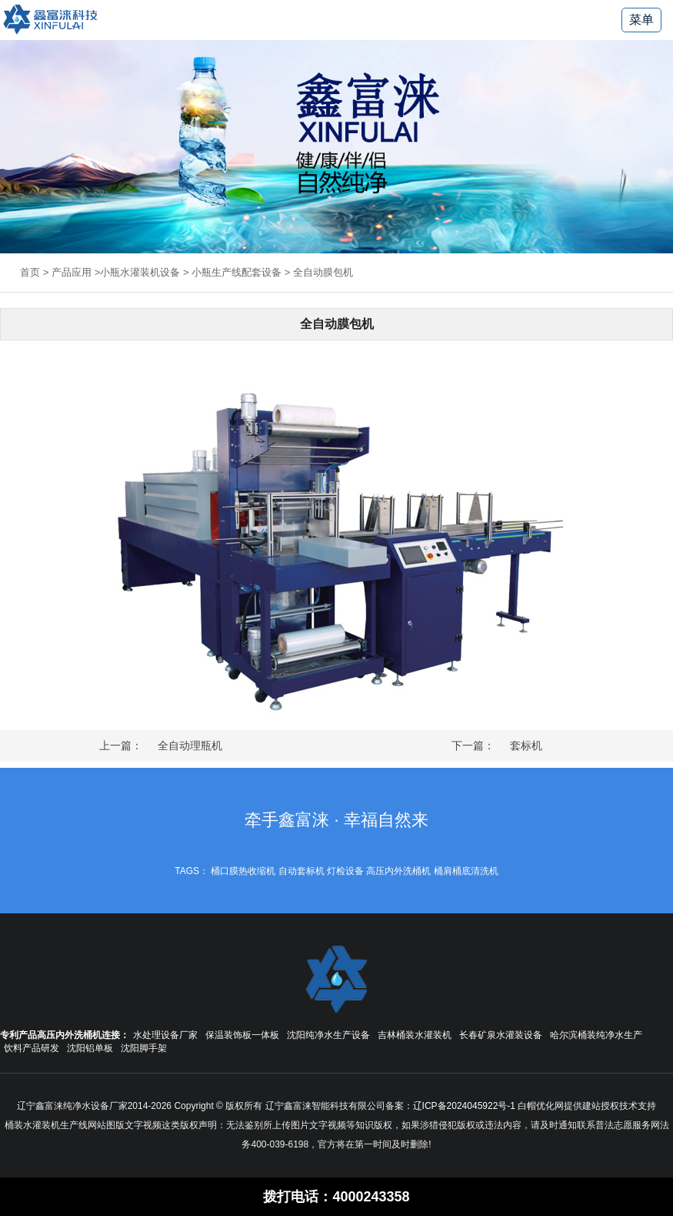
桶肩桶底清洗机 (466, 871)
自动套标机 (301, 871)
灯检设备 (345, 871)
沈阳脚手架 (144, 1048)
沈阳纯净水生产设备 (328, 1035)
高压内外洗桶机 (398, 871)
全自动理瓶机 (190, 745)
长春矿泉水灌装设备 (500, 1035)
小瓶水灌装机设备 (140, 272)
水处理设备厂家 (165, 1035)
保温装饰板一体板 (242, 1035)
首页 (30, 272)
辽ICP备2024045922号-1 (464, 1105)
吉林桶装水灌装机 (414, 1035)
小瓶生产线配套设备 (237, 272)
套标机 (526, 745)
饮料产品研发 (31, 1048)
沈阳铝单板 (90, 1048)
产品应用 (72, 272)
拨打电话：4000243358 (336, 1196)
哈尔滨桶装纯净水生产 (596, 1035)
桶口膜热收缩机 (243, 871)
